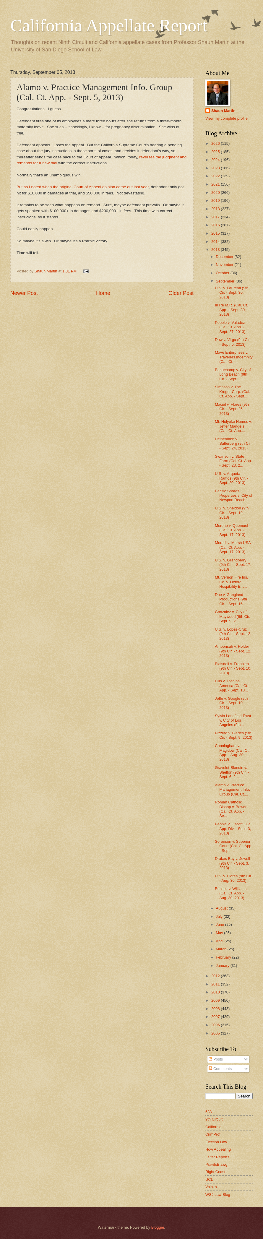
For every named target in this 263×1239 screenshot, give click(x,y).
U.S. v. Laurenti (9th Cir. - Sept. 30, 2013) (232, 292)
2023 (216, 168)
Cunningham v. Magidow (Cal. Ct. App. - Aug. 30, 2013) (232, 752)
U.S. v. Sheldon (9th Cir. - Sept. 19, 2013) (232, 512)
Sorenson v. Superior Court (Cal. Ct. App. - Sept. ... (233, 846)
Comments (220, 1068)
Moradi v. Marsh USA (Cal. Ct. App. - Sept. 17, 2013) (233, 547)
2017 (216, 217)
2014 (216, 241)
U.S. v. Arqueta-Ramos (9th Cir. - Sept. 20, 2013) (231, 478)
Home (103, 293)
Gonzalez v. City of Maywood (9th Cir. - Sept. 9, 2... (233, 616)
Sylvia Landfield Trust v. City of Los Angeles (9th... (233, 720)
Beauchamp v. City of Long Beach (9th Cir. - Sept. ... (233, 374)
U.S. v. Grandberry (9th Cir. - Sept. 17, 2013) (233, 564)
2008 (216, 1008)
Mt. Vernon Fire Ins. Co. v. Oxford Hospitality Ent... (231, 582)
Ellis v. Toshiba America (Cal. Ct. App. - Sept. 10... (231, 685)
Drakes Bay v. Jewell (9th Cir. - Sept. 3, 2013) (232, 863)
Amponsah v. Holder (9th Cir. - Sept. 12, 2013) (233, 651)
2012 (216, 976)
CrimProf (212, 1134)
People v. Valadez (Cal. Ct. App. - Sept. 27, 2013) (230, 327)
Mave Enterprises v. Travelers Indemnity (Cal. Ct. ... (234, 357)
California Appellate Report (108, 25)
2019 (216, 200)
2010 (216, 992)
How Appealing (218, 1149)
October (223, 273)
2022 (216, 176)
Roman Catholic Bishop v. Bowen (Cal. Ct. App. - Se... (231, 809)
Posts (216, 1059)
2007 (216, 1016)
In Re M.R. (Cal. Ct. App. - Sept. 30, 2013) (231, 309)
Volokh (211, 1187)
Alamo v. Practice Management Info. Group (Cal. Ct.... (232, 789)
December (225, 256)
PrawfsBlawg (216, 1164)
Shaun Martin (223, 110)
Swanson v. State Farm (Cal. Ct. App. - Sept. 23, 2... (233, 461)
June (220, 924)
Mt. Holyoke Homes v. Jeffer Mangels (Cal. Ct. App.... (233, 426)
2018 (216, 209)
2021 (216, 184)
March (221, 949)
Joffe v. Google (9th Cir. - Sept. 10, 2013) (231, 703)
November (225, 264)
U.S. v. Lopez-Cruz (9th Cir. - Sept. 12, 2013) (233, 634)
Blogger (157, 1227)
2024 (216, 159)
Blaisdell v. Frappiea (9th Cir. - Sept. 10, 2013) (233, 668)
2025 (216, 152)
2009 (216, 1000)
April (220, 941)
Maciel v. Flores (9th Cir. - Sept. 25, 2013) (232, 409)
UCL (209, 1179)
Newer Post (24, 293)
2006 (216, 1025)
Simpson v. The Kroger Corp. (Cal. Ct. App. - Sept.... (232, 391)
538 (208, 1112)
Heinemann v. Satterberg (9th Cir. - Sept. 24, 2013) (233, 443)
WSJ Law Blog (217, 1194)
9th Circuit (214, 1119)
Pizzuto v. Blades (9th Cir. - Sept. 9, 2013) (233, 735)
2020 (216, 192)
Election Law (216, 1142)
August (222, 908)
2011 (216, 984)
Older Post (181, 293)
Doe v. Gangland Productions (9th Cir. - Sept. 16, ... (231, 599)
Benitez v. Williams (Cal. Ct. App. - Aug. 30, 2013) (230, 893)
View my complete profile (226, 118)
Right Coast (215, 1172)
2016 (216, 225)
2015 (216, 233)
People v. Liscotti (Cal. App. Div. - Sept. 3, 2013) (233, 828)
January (223, 965)
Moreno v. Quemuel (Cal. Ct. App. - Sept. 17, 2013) (231, 530)
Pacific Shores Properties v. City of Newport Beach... (233, 495)
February (224, 957)
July (219, 916)
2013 (216, 249)
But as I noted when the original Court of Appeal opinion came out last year (83, 187)
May (220, 933)
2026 (216, 143)
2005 (216, 1033)
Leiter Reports (217, 1157)
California (213, 1127)
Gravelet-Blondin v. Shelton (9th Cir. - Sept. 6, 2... (232, 772)
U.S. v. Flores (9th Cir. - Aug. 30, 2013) (233, 878)
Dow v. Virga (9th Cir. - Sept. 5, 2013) (232, 341)
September (226, 281)
